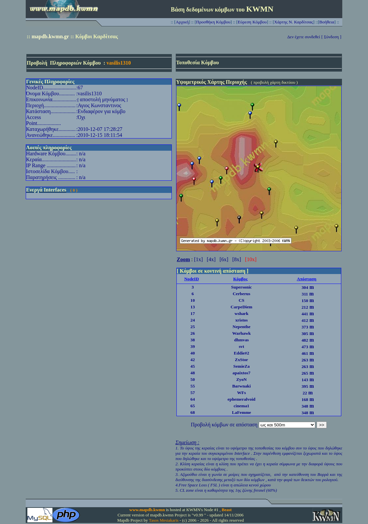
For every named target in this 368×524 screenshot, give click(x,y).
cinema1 (241, 405)
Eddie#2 (241, 353)
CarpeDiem (241, 306)
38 (193, 339)
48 (193, 372)
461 (304, 353)
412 (304, 320)
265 (304, 373)
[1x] (198, 259)
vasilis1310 (119, 63)
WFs (241, 392)
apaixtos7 (241, 372)
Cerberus (241, 293)
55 (193, 386)
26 (193, 333)
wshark (241, 313)
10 (193, 300)
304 (304, 287)
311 (305, 294)
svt (241, 346)
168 (304, 399)
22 (305, 392)
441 (304, 313)
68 (193, 412)
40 (193, 353)
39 (193, 346)
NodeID (191, 278)
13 (193, 306)
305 (304, 333)
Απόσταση (306, 278)
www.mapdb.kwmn (147, 509)
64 (193, 399)
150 (304, 300)
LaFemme (241, 412)
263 (304, 359)
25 (193, 326)
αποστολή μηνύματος (102, 99)
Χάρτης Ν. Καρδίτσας (293, 21)
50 (193, 379)
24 (193, 320)
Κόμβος (240, 278)
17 (193, 313)
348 (304, 406)
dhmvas (241, 339)
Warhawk (241, 333)
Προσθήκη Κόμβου (213, 21)
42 (193, 359)
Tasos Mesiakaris (164, 520)
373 (304, 326)
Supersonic (241, 287)
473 (304, 346)
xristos (241, 320)
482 (304, 340)
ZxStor (241, 359)
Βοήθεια (326, 21)
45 (193, 366)
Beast (226, 509)
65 (193, 405)
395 (304, 386)
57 (193, 392)
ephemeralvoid (241, 399)
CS (241, 300)
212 (304, 307)
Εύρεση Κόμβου (252, 21)
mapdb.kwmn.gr (50, 36)
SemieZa (241, 366)
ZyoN (241, 379)
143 (304, 379)
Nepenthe (241, 326)
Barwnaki (241, 386)
